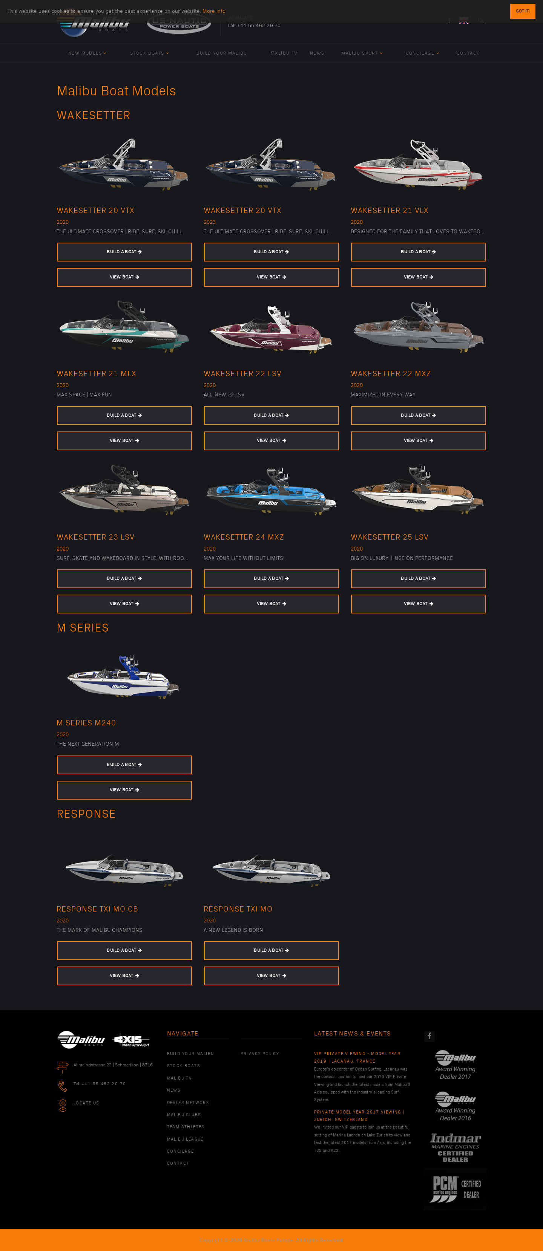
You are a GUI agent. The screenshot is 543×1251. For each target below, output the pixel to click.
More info (213, 8)
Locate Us (87, 1103)
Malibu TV (284, 53)
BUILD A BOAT (124, 251)
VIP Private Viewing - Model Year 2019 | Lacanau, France (357, 1058)
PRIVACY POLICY (260, 1054)
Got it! (523, 7)
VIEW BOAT (124, 277)
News (317, 53)
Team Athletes (186, 1127)
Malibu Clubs (184, 1115)
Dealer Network (188, 1103)
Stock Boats (149, 53)
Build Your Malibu (221, 53)
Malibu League (185, 1139)
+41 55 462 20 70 (259, 25)
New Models (87, 53)
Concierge (422, 53)
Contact (468, 53)
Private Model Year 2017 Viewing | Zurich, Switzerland (359, 1116)
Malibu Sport (362, 53)
